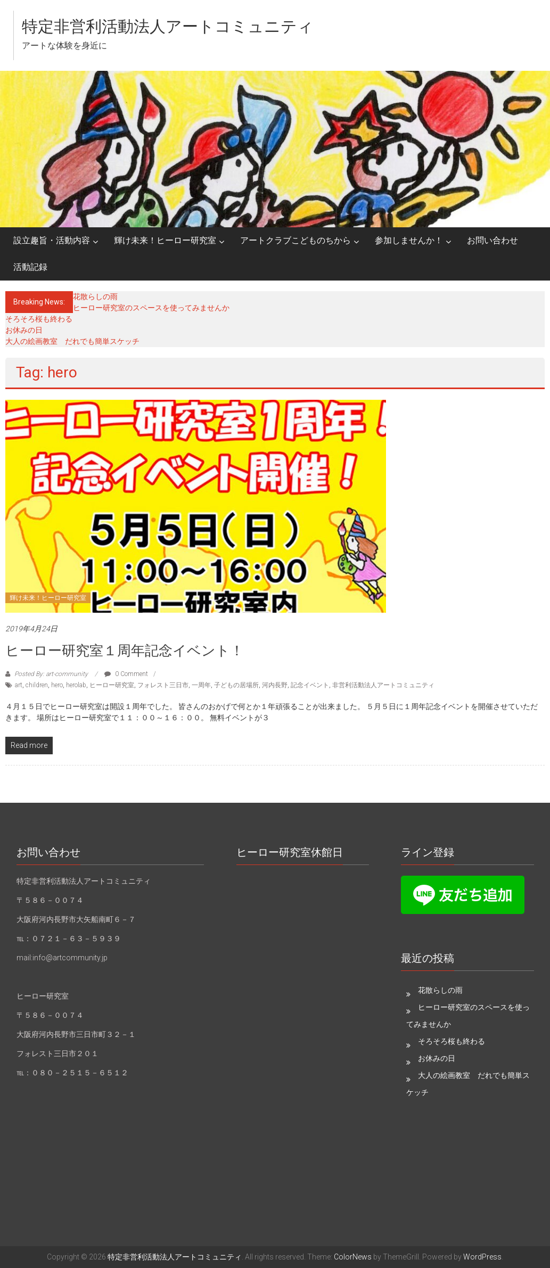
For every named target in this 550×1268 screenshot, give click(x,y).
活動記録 (30, 267)
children (37, 685)
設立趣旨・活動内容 (51, 240)
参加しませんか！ (409, 240)
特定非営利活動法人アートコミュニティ (168, 26)
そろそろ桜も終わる (38, 319)
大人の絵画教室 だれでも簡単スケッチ (72, 341)
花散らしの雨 (95, 296)
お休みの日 (24, 330)
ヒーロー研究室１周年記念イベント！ (124, 650)
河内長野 (275, 685)
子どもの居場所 (236, 685)
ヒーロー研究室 (111, 685)
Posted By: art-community (51, 674)
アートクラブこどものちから (295, 240)
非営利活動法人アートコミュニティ (383, 685)
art (18, 685)
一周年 (201, 685)
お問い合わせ (492, 240)
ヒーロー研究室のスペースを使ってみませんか (151, 307)
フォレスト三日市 (162, 685)
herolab (76, 685)
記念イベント (310, 685)
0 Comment (126, 674)
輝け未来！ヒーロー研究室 (165, 240)
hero (57, 685)
